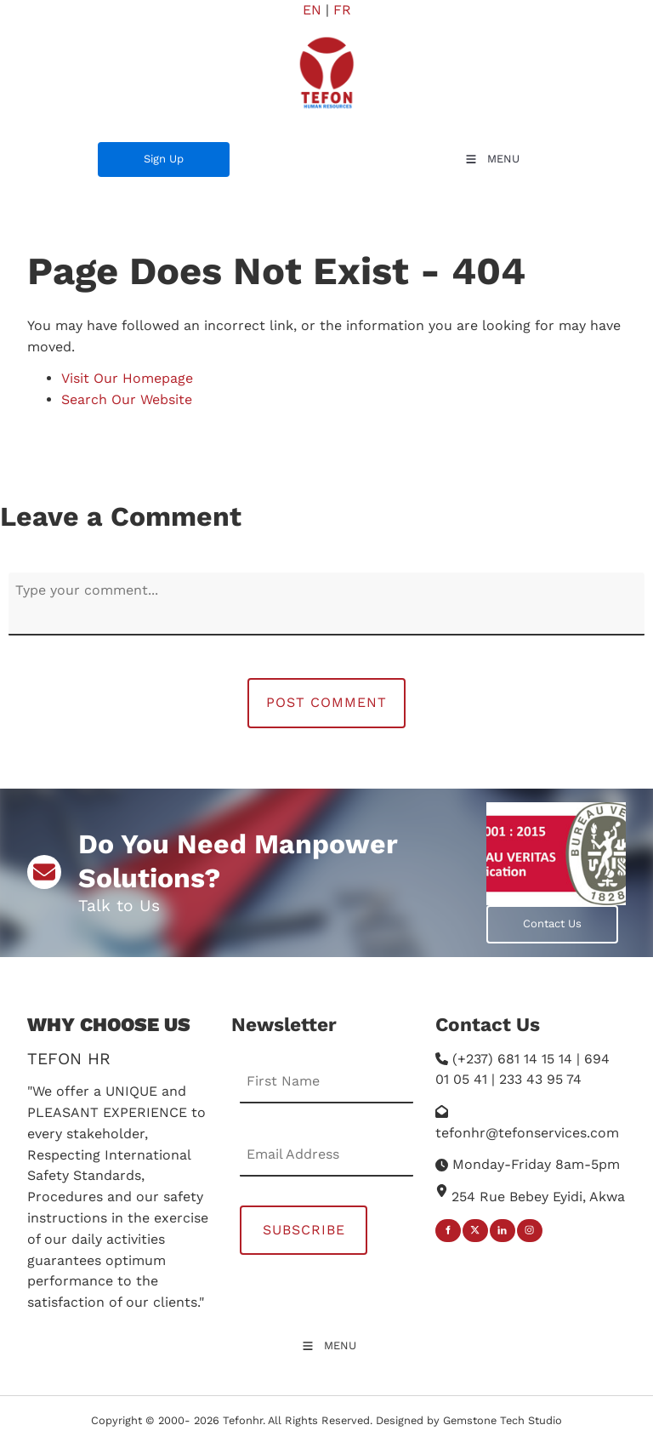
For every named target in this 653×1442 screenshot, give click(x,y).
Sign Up (118, 151)
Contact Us (515, 915)
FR (342, 10)
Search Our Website (126, 399)
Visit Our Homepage (127, 378)
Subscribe (304, 1230)
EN (312, 10)
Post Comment (326, 702)
